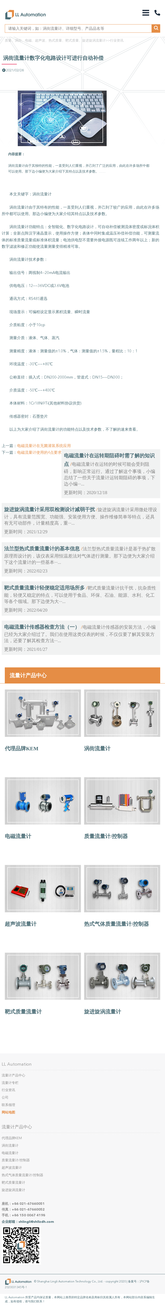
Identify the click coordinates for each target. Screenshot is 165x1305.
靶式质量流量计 (23, 1012)
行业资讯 (116, 40)
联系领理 (8, 1105)
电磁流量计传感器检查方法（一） (42, 627)
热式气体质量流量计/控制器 (116, 924)
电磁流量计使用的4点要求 (39, 452)
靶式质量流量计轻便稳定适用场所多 (44, 587)
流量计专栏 (10, 1083)
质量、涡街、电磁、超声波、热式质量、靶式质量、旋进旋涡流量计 (55, 40)
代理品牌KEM (21, 749)
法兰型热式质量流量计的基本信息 (42, 548)
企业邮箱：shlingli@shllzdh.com (28, 1222)
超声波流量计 (21, 924)
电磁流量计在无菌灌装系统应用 (44, 445)
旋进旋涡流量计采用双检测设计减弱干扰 (49, 509)
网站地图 (8, 1112)
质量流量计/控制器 (106, 836)
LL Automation (17, 1064)
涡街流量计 (97, 749)
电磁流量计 (18, 836)
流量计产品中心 (28, 675)
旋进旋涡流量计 (102, 1012)
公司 (5, 1097)
